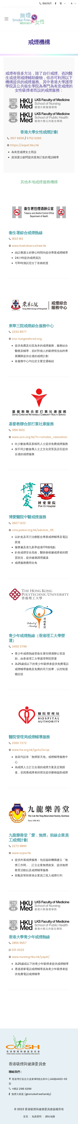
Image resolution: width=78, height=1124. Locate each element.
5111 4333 (18, 950)
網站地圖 (50, 1116)
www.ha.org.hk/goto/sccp (30, 750)
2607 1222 (19, 523)
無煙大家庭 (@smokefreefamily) (30, 1094)
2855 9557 (19, 943)
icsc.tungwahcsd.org (27, 339)
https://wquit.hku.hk (24, 145)
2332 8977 (19, 332)
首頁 (25, 1116)
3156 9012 (18, 430)
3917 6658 (17, 138)
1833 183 (17, 239)
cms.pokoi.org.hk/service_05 (33, 530)
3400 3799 (19, 647)
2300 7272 (19, 743)
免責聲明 (37, 1116)
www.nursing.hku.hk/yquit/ (31, 957)
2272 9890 (19, 846)
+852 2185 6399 (21, 1089)
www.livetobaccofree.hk (29, 246)
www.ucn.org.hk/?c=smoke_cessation (39, 437)
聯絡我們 (45, 3)
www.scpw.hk (21, 853)
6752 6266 (34, 138)
